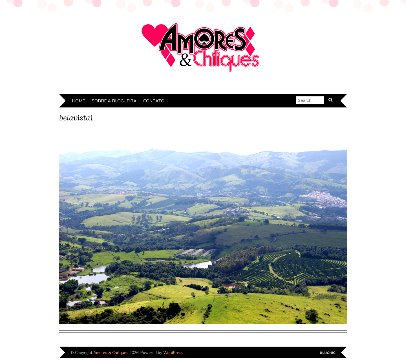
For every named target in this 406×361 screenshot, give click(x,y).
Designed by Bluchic (328, 353)
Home (78, 101)
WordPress (173, 352)
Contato (153, 101)
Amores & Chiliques (110, 352)
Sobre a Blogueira (114, 101)
